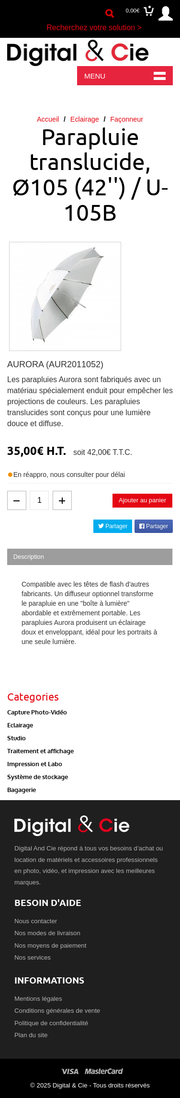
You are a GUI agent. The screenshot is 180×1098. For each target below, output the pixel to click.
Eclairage (84, 119)
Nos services (32, 957)
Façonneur (126, 119)
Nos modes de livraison (47, 933)
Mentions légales (38, 998)
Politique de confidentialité (51, 1023)
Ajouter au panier (142, 500)
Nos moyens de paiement (50, 945)
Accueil (48, 119)
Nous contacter (35, 921)
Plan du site (30, 1035)
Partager (112, 526)
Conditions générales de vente (57, 1010)
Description (28, 556)
